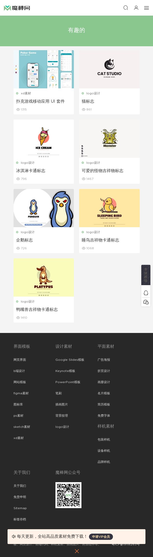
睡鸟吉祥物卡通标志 (100, 240)
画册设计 (104, 382)
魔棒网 (17, 8)
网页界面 (20, 359)
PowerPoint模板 (67, 382)
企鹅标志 (24, 240)
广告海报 (104, 359)
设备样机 (104, 450)
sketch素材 (22, 426)
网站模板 (20, 382)
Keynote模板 (65, 370)
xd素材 (26, 93)
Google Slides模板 (69, 359)
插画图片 (61, 404)
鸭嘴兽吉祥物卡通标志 (37, 309)
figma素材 (21, 393)
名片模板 (104, 393)
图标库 (18, 404)
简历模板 (104, 404)
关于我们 (20, 485)
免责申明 (20, 497)
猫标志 (88, 101)
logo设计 (93, 93)
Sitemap (20, 508)
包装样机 (104, 439)
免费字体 (104, 415)
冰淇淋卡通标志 (30, 171)
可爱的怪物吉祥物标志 (102, 171)
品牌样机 (104, 461)
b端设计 (19, 370)
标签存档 (20, 519)
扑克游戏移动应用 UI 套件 (40, 101)
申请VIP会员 (101, 536)
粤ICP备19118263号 (126, 544)
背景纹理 (61, 415)
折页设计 (104, 370)
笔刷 (58, 393)
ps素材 (18, 415)
